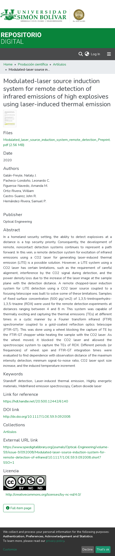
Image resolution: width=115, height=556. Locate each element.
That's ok (103, 549)
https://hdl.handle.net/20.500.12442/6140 (35, 401)
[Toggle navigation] (109, 54)
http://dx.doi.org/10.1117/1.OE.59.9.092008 (36, 416)
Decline (87, 549)
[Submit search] (80, 54)
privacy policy (55, 541)
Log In (95, 54)
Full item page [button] (18, 508)
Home (8, 64)
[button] (87, 54)
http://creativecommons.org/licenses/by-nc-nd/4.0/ (43, 494)
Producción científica (33, 64)
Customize (10, 549)
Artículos (59, 64)
